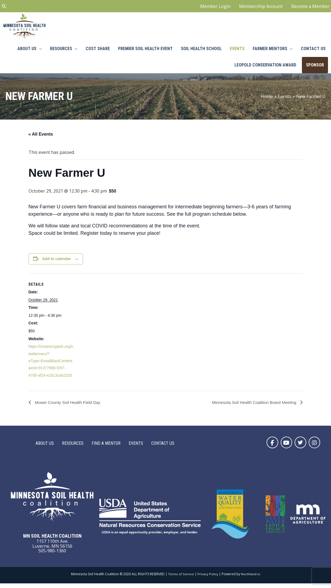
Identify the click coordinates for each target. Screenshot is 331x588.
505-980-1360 (52, 555)
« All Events (41, 138)
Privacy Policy (207, 578)
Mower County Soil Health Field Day (69, 406)
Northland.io (250, 578)
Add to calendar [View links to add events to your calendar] (56, 262)
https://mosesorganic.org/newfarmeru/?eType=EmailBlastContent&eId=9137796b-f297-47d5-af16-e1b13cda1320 (51, 364)
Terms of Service (181, 578)
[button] (270, 446)
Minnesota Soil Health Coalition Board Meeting (251, 406)
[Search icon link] (4, 7)
